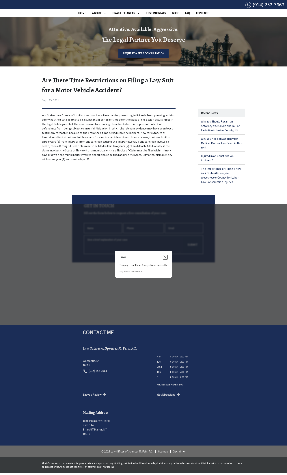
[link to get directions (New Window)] (117, 362)
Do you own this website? (131, 273)
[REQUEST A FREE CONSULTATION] (143, 55)
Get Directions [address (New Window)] (168, 396)
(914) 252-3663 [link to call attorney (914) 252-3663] (95, 373)
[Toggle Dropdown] (104, 14)
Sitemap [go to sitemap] (162, 453)
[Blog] (175, 14)
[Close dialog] (165, 259)
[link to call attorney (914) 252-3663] (264, 5)
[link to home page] (26, 5)
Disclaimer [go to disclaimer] (179, 453)
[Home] (82, 14)
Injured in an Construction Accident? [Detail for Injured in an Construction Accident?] (217, 160)
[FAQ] (188, 14)
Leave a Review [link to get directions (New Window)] (95, 396)
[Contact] (202, 14)
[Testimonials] (155, 14)
